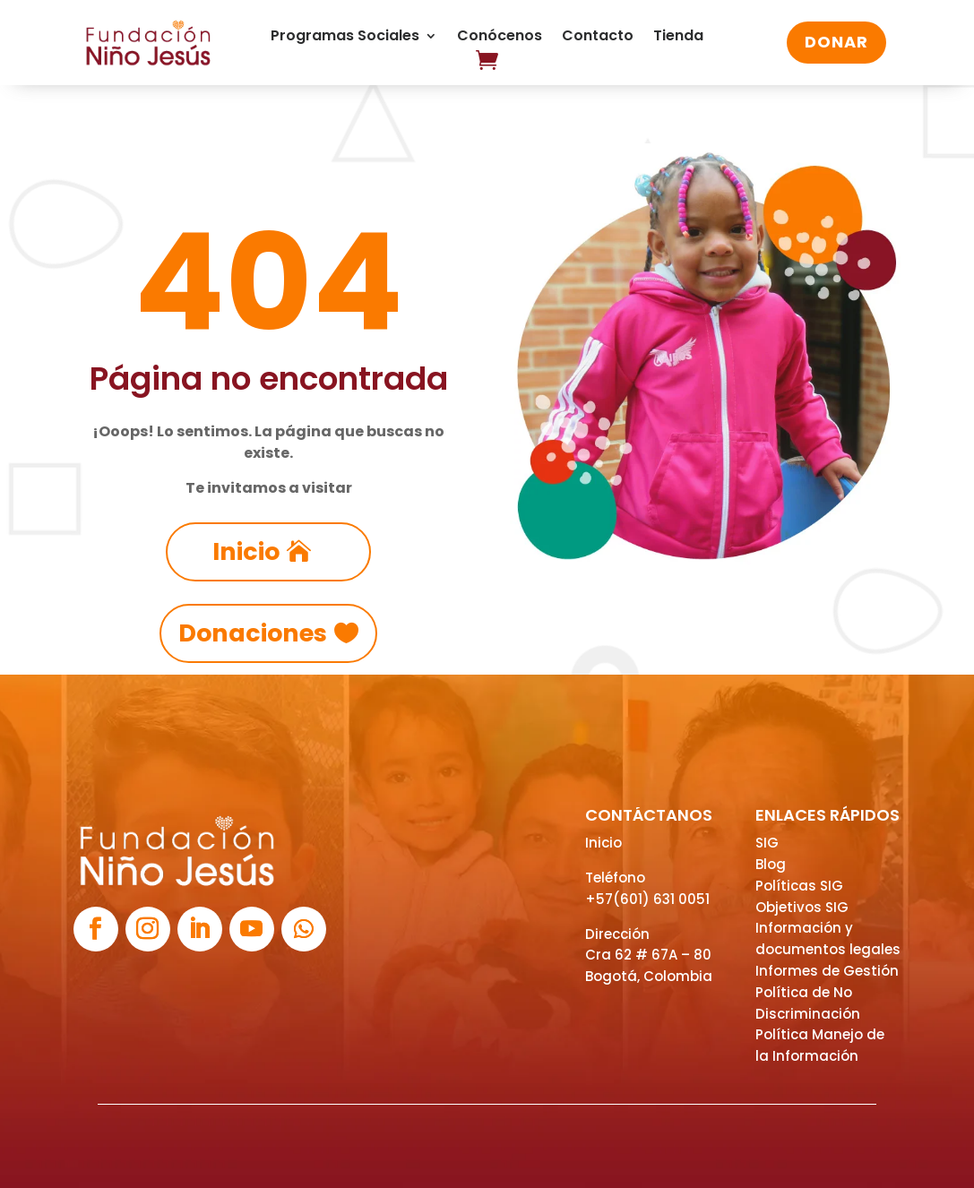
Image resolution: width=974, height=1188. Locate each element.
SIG (767, 842)
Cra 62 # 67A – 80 (648, 954)
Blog (770, 864)
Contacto (598, 38)
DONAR (836, 41)
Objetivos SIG (802, 907)
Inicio (246, 551)
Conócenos (499, 38)
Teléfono (615, 877)
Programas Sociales (345, 38)
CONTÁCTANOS (648, 815)
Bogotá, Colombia (648, 976)
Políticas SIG (799, 885)
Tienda (678, 38)
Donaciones (252, 633)
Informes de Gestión (827, 970)
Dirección (617, 934)
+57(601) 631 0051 (647, 899)
